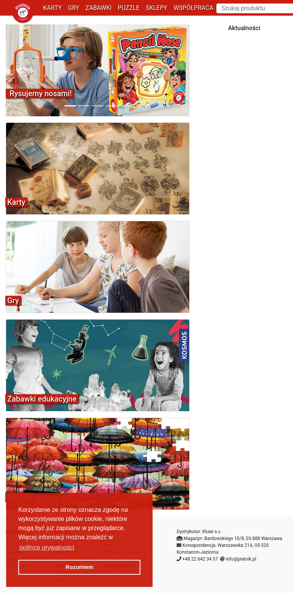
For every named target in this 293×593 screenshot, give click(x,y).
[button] (19, 70)
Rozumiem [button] (79, 567)
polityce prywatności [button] (46, 547)
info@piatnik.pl (241, 559)
